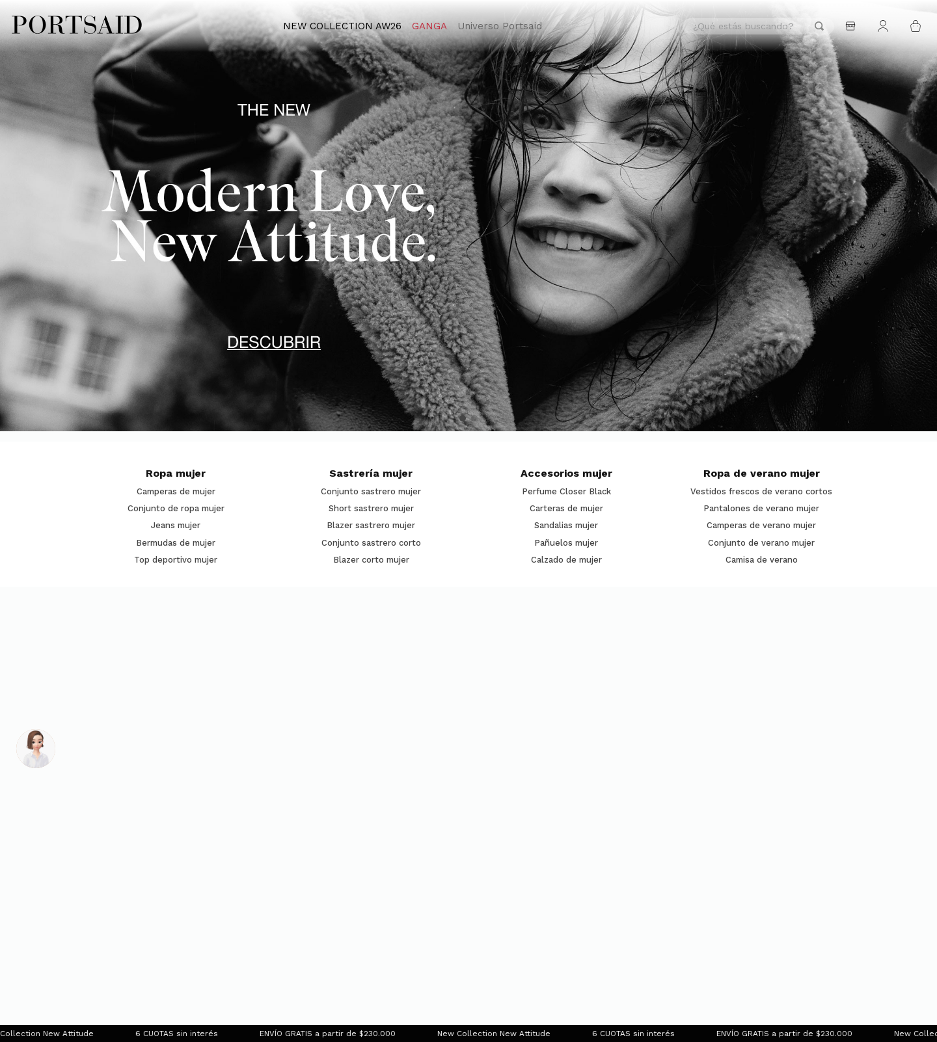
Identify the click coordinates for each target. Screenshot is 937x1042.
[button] (462, 418)
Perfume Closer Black (566, 491)
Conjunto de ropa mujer (176, 508)
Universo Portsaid (499, 26)
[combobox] (758, 26)
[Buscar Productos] (819, 26)
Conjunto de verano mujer (761, 543)
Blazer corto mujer (371, 560)
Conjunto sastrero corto (371, 543)
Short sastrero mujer (371, 508)
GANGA (429, 26)
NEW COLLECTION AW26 (342, 26)
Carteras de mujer (566, 508)
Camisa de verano (762, 560)
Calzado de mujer (566, 560)
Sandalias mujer (566, 525)
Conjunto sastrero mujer (371, 491)
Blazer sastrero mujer (371, 525)
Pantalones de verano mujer (761, 508)
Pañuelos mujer (566, 543)
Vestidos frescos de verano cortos (761, 491)
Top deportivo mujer (175, 560)
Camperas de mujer (176, 491)
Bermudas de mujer (175, 543)
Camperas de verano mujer (761, 525)
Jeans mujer (175, 525)
